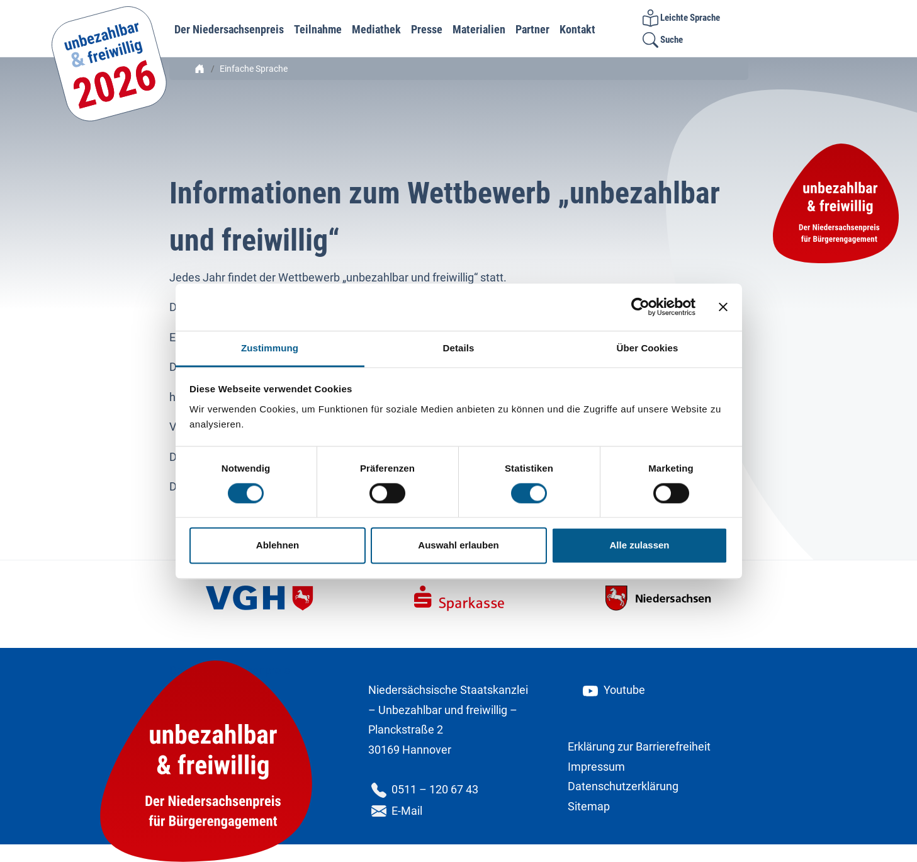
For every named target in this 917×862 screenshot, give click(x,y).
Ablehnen (277, 545)
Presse (426, 29)
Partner (532, 29)
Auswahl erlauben (458, 545)
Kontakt (577, 29)
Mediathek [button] (376, 29)
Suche (663, 39)
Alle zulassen (639, 545)
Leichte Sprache (681, 17)
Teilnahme (318, 29)
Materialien (479, 29)
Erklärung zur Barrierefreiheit (639, 746)
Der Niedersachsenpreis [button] (229, 29)
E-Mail (395, 810)
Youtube (612, 689)
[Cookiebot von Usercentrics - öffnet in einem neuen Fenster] (640, 306)
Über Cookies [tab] (647, 348)
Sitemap (589, 806)
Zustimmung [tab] (269, 348)
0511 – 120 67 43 (423, 789)
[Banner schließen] (723, 306)
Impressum (596, 766)
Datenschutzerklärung (623, 786)
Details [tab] (459, 348)
